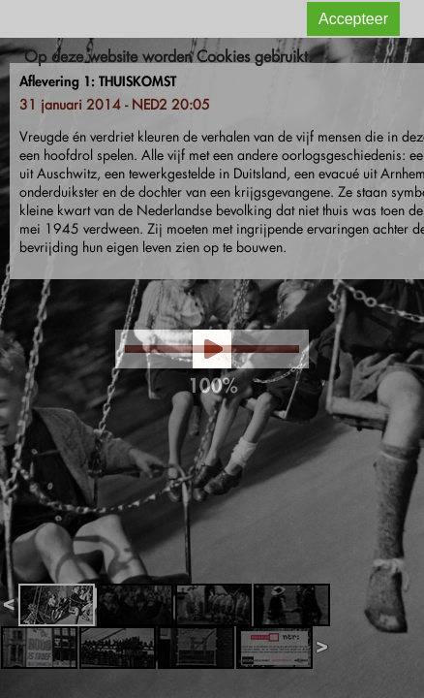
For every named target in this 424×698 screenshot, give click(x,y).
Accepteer (353, 19)
